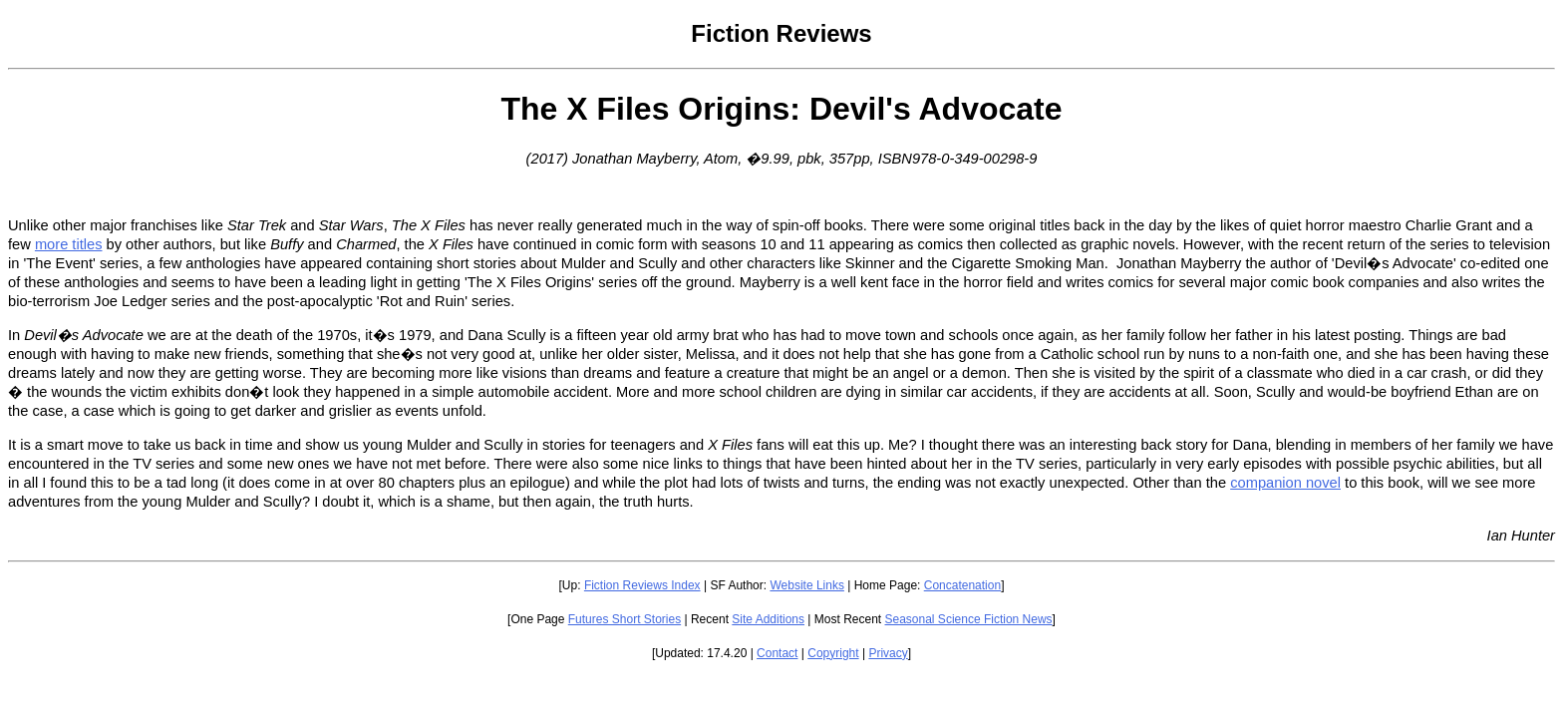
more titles (69, 244)
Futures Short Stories (624, 619)
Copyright (832, 653)
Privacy (887, 653)
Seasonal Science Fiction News (969, 619)
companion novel (1285, 483)
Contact (777, 653)
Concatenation (962, 585)
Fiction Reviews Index (642, 585)
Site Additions (768, 619)
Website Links (806, 585)
